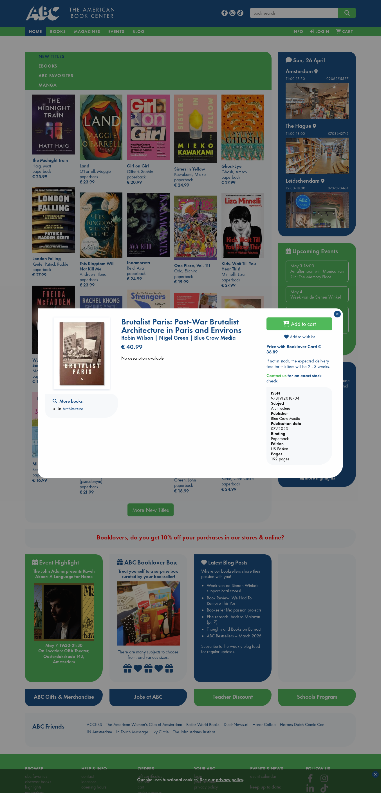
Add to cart (299, 324)
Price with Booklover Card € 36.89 (293, 349)
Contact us (276, 375)
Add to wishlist (299, 336)
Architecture (72, 409)
